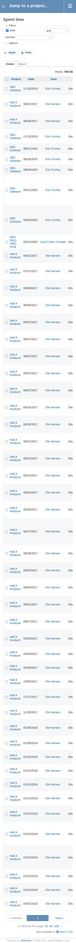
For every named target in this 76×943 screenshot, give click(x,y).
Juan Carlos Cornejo (53, 242)
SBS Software (15, 88)
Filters (12, 25)
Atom (62, 931)
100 (56, 926)
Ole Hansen (52, 104)
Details (10, 64)
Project (16, 79)
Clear (28, 52)
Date (12, 30)
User (54, 79)
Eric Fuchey (52, 88)
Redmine (26, 940)
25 (46, 926)
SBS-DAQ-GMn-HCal (13, 241)
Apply (12, 52)
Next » (60, 918)
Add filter (10, 37)
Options (13, 43)
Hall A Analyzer (15, 104)
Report (22, 64)
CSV (70, 931)
